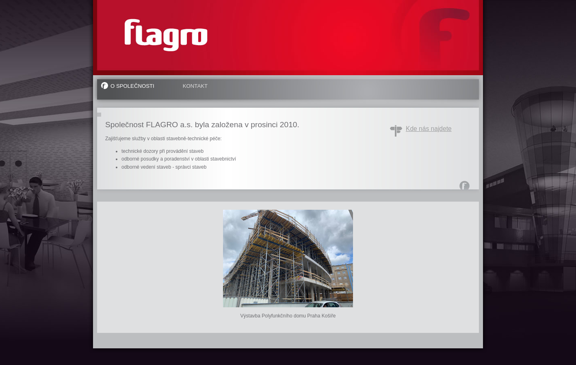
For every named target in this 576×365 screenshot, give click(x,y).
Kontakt (195, 86)
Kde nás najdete (429, 128)
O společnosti (132, 86)
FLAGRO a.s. (166, 34)
